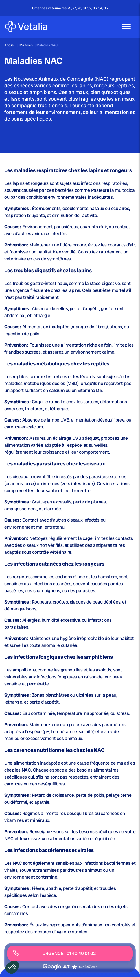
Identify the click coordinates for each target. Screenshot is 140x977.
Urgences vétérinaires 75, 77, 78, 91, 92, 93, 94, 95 (70, 8)
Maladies (26, 45)
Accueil (9, 45)
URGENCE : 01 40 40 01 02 (54, 953)
